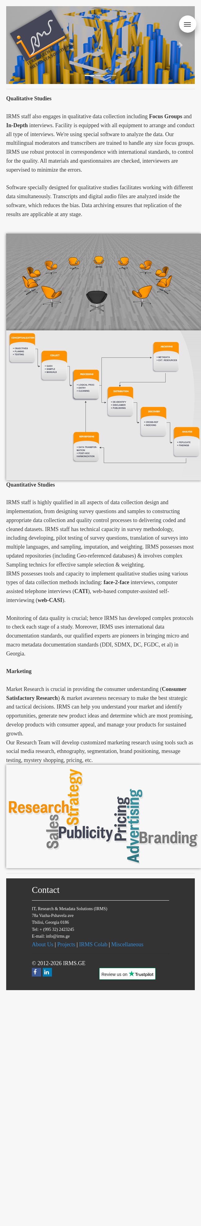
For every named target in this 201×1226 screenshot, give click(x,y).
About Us (42, 944)
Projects (66, 944)
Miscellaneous (127, 944)
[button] (181, 45)
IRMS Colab (93, 944)
